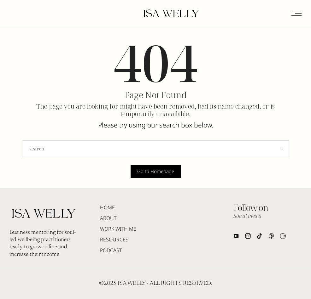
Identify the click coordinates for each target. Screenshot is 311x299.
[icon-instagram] (249, 236)
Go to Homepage (155, 171)
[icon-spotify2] (284, 236)
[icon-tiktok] (261, 236)
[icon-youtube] (237, 236)
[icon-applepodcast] (272, 236)
